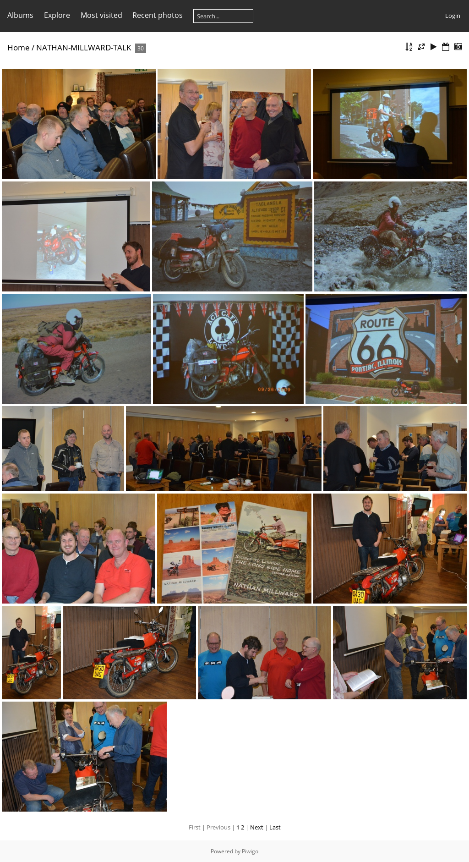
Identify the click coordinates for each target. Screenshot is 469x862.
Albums (20, 15)
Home (18, 47)
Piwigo (250, 851)
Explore (57, 15)
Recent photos (157, 15)
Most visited (101, 15)
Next (256, 827)
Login (452, 15)
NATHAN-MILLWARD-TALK (83, 47)
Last (275, 827)
